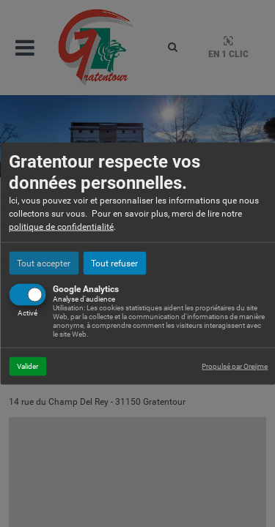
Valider (27, 366)
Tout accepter (43, 263)
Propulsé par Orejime (235, 366)
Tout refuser (114, 263)
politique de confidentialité (61, 226)
